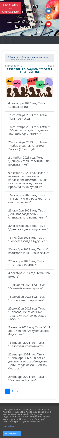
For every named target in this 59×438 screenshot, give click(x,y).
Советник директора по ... (34, 57)
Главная (13, 57)
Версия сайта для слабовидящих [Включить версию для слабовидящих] (10, 8)
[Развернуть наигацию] (6, 40)
